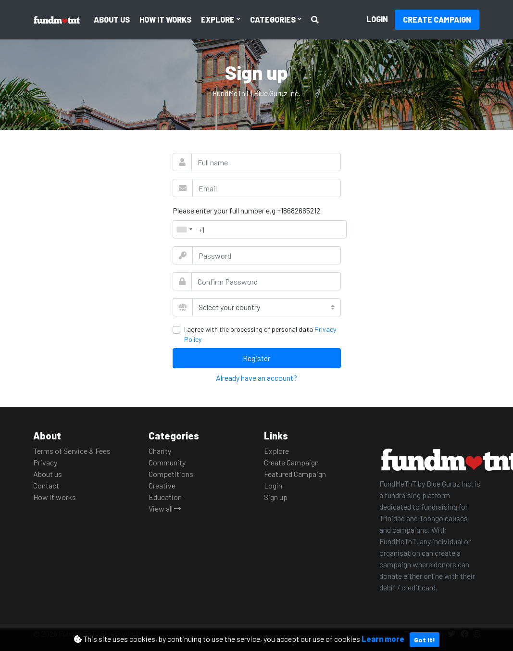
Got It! (424, 640)
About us (112, 19)
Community (167, 462)
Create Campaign (437, 19)
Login (377, 19)
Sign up (276, 496)
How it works (165, 19)
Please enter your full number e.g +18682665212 (246, 210)
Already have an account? (256, 377)
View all (165, 508)
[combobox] (184, 229)
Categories (273, 19)
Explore (218, 19)
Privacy (45, 462)
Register (256, 358)
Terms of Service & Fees (72, 450)
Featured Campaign (295, 473)
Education (165, 496)
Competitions (171, 473)
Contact (46, 485)
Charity (160, 450)
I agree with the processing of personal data (260, 334)
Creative (162, 485)
